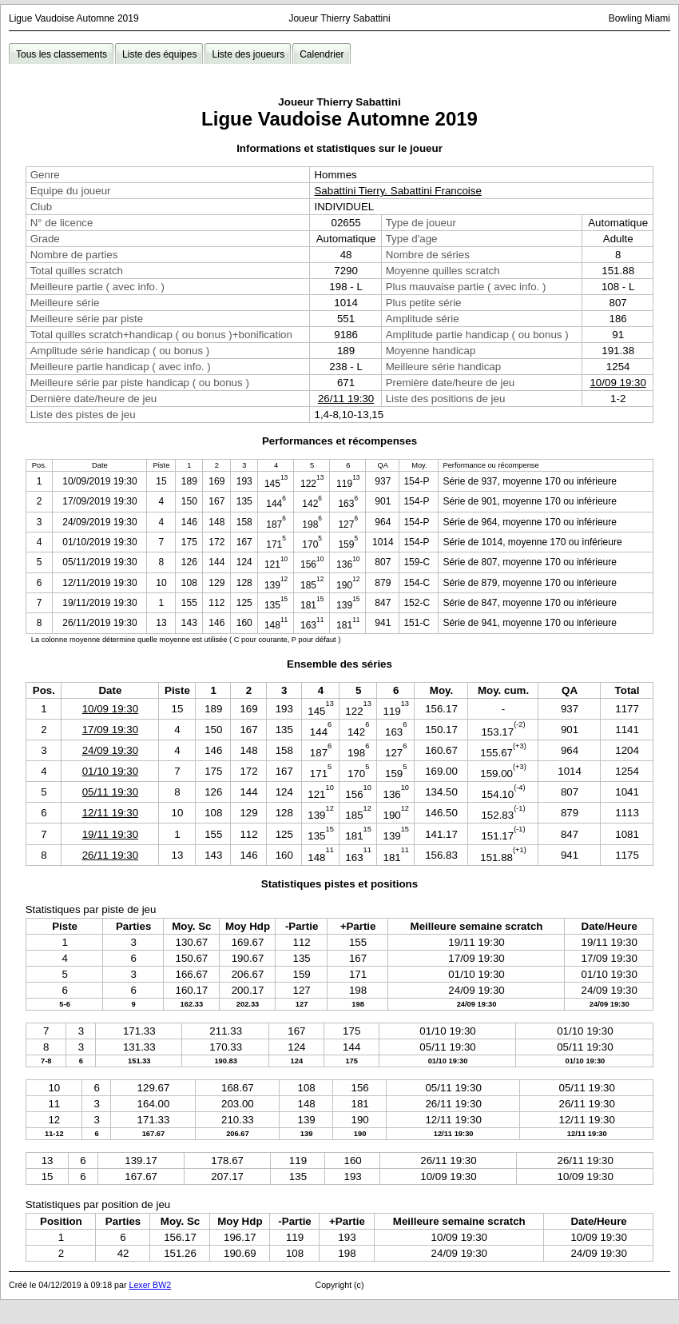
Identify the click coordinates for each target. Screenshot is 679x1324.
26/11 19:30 (346, 399)
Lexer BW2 (150, 1285)
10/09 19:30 (617, 383)
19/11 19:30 (110, 834)
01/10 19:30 (110, 771)
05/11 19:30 (110, 792)
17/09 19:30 (110, 730)
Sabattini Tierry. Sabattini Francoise (397, 191)
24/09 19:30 (110, 750)
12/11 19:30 (110, 813)
